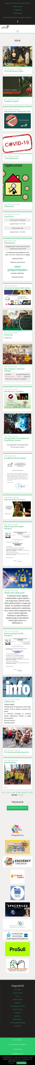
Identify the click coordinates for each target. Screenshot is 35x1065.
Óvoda (17, 996)
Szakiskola (17, 1003)
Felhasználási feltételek (17, 1044)
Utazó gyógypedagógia (17, 1022)
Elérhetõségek (17, 13)
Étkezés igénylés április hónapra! (13, 634)
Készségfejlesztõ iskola (17, 1006)
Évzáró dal (8, 335)
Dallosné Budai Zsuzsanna (14, 500)
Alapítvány (17, 1016)
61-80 (18, 793)
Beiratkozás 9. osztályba (13, 391)
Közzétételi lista (17, 1054)
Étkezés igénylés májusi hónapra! (14, 527)
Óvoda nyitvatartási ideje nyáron (17, 288)
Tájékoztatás (9, 702)
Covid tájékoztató (11, 158)
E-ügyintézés (17, 10)
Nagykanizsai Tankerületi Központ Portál (17, 3)
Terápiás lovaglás (11, 101)
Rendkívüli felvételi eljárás (15, 458)
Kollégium (17, 1013)
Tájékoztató (9, 206)
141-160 (20, 795)
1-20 (3, 793)
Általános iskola (17, 999)
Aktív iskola (17, 989)
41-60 (13, 793)
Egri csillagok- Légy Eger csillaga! (14, 370)
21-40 (8, 793)
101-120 (30, 793)
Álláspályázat (9, 243)
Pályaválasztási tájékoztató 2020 (17, 111)
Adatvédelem (17, 1040)
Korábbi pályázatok (17, 808)
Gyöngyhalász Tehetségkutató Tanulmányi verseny (16, 439)
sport (5, 787)
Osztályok (17, 1026)
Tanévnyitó (9, 217)
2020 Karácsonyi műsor (13, 71)
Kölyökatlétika (10, 762)
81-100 (24, 793)
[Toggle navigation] (17, 31)
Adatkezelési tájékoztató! (14, 593)
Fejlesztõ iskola (17, 1009)
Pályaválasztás (17, 1019)
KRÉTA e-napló (17, 6)
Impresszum (17, 1049)
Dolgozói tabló (17, 993)
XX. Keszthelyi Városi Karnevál (16, 752)
